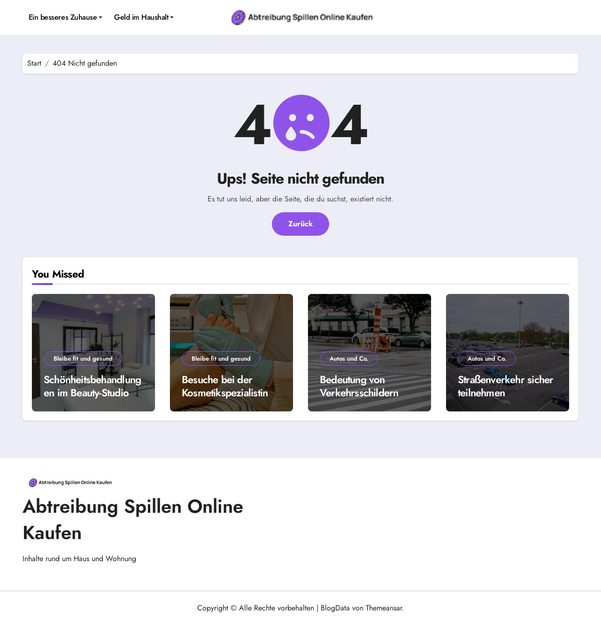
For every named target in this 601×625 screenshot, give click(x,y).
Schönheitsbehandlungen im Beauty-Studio (92, 386)
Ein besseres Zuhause (65, 17)
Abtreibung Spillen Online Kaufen (133, 519)
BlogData (335, 607)
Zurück (300, 223)
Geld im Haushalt (144, 17)
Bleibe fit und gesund (83, 358)
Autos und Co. (349, 358)
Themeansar (384, 607)
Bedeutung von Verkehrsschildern (359, 386)
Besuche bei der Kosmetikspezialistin (225, 386)
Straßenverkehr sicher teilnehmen (505, 386)
